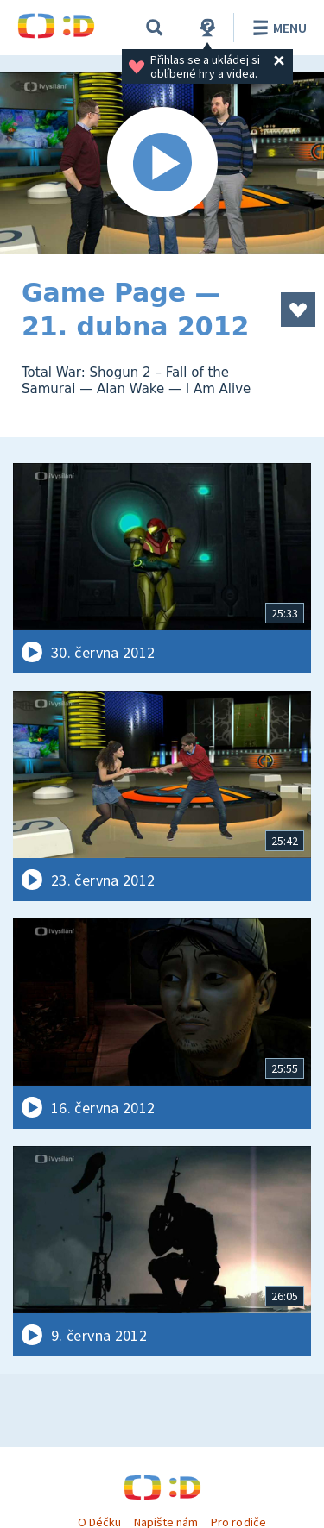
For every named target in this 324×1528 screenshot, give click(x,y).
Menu (277, 28)
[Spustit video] (162, 163)
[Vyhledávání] (155, 27)
